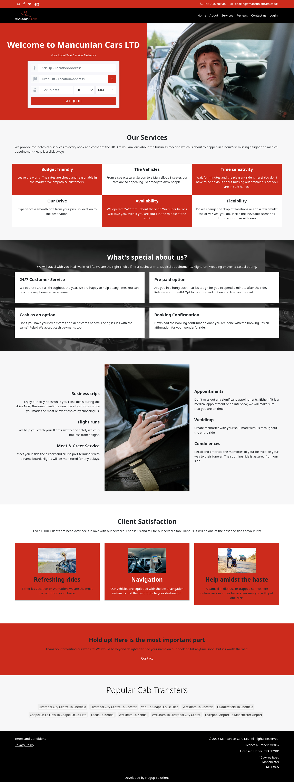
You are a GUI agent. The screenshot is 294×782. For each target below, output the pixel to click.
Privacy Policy (24, 745)
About (213, 15)
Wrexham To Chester (198, 707)
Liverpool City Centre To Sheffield (62, 707)
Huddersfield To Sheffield (235, 707)
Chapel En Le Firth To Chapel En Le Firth (58, 715)
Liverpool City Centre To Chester (114, 707)
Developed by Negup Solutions (147, 777)
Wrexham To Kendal (133, 715)
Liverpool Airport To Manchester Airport (233, 715)
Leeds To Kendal (102, 715)
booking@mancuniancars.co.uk (254, 4)
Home (201, 15)
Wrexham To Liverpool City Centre (176, 715)
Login (274, 15)
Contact (147, 658)
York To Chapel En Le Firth (159, 707)
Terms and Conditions (30, 738)
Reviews (242, 15)
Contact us (258, 15)
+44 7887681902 (213, 4)
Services (227, 15)
